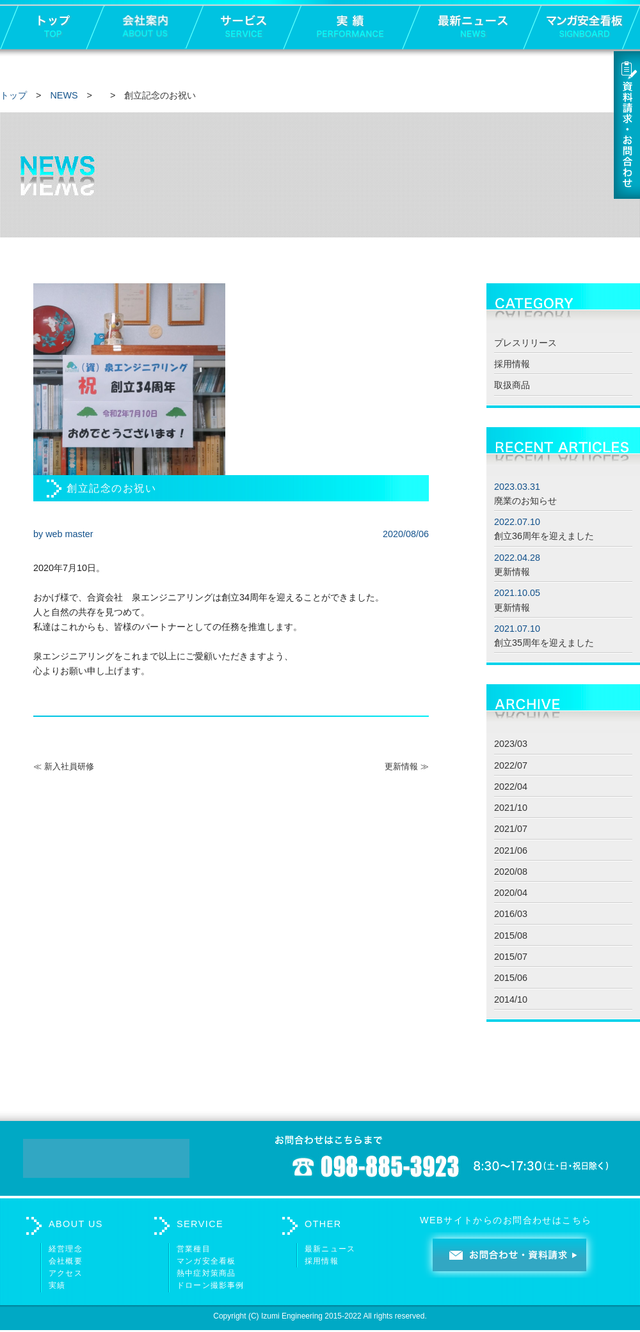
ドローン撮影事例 (210, 1285)
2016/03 (510, 914)
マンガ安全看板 (206, 1261)
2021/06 (510, 850)
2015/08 (510, 935)
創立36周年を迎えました (544, 536)
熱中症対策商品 (206, 1273)
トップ (13, 95)
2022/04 (510, 786)
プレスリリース (525, 343)
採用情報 (512, 364)
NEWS (63, 95)
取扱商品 (512, 385)
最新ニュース (330, 1248)
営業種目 (194, 1248)
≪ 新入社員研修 (63, 766)
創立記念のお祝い (111, 488)
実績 (57, 1285)
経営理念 (66, 1248)
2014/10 (510, 999)
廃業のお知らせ (525, 501)
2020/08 (510, 871)
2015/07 (510, 957)
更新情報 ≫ (407, 766)
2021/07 (510, 829)
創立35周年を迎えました (544, 643)
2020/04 (510, 893)
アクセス (66, 1273)
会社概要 (66, 1261)
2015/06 (510, 978)
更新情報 (512, 572)
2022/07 (510, 765)
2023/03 (510, 744)
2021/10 (510, 808)
